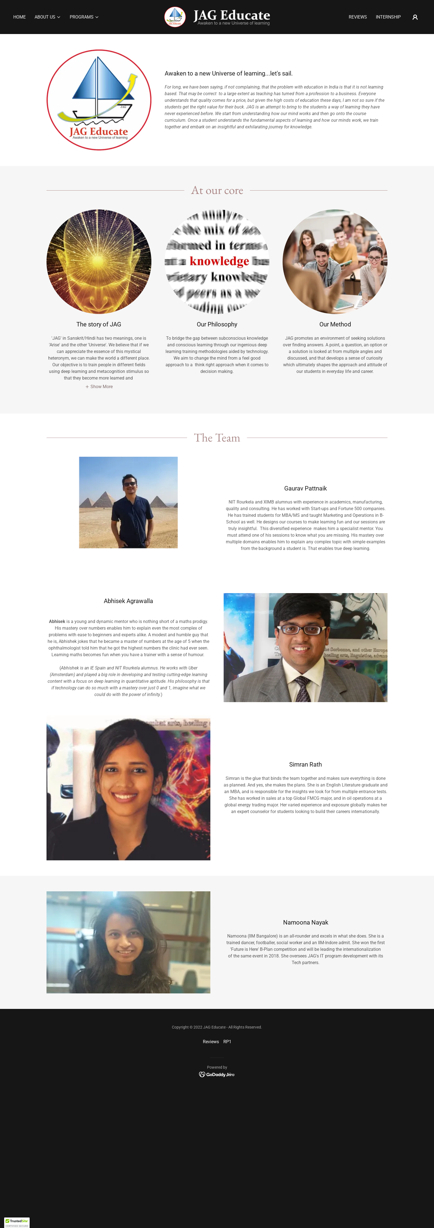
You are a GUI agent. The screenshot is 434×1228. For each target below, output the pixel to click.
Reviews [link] (358, 17)
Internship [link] (388, 17)
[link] (217, 16)
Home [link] (19, 17)
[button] (48, 17)
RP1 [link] (227, 1041)
